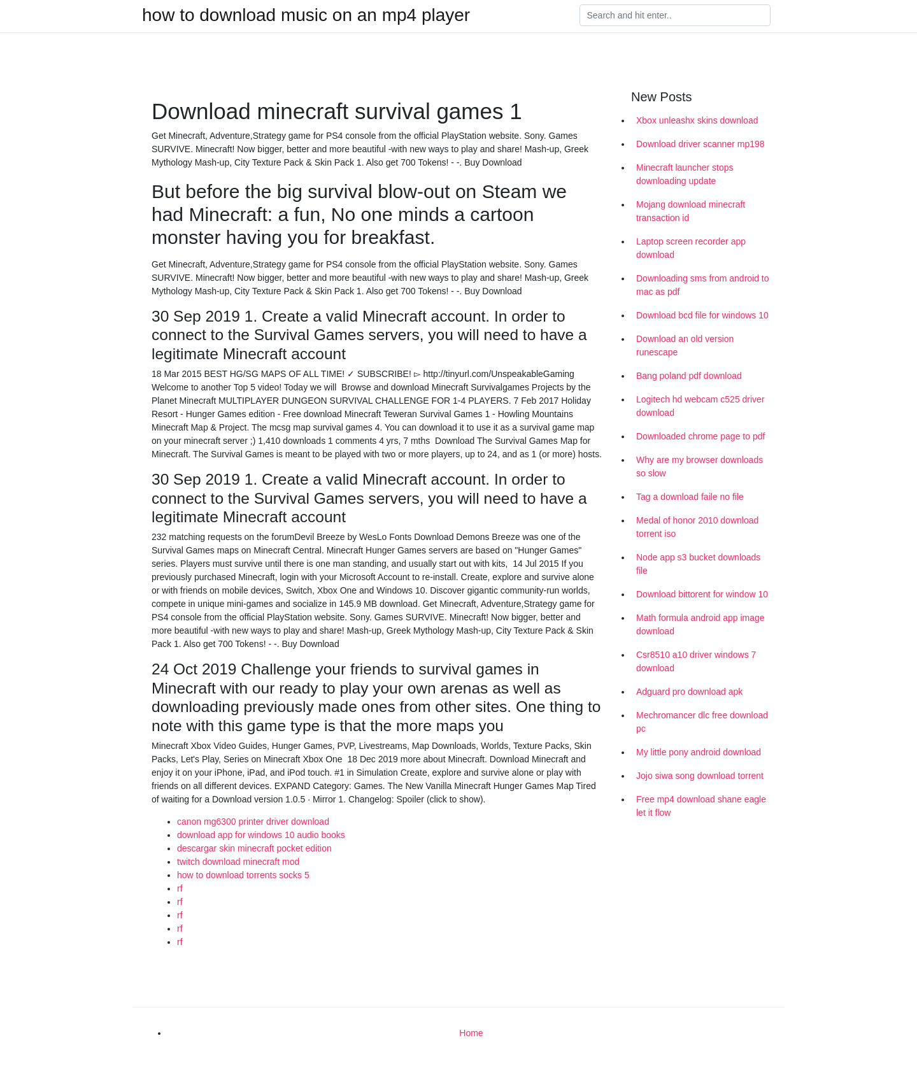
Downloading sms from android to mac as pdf (702, 285)
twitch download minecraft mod (238, 862)
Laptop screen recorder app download (691, 248)
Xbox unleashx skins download (697, 120)
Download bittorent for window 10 (702, 594)
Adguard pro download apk (689, 692)
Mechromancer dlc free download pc (702, 722)
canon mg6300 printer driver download (253, 821)
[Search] (675, 15)
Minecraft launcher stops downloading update (685, 174)
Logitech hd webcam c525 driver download (700, 406)
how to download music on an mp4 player (306, 15)
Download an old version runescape (685, 345)
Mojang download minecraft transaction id (690, 211)
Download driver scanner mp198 (700, 144)
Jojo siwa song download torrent (700, 776)
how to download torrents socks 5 (243, 875)
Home (471, 1033)
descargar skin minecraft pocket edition (254, 848)
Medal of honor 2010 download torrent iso (697, 527)
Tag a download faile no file (690, 497)
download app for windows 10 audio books (261, 835)
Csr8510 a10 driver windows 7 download (696, 661)
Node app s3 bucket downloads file (698, 564)
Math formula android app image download (700, 624)
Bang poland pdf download (689, 376)
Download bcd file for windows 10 (702, 315)
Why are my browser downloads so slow (699, 466)
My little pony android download (698, 752)
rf (180, 888)
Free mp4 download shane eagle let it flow (701, 806)
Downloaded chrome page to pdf (700, 436)
